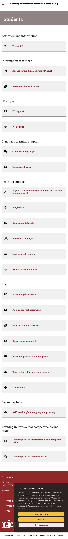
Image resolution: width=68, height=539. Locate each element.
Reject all (41, 519)
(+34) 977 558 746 (9, 485)
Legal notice (32, 535)
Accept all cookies (41, 514)
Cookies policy (45, 535)
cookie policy (48, 506)
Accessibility (58, 535)
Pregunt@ (5, 490)
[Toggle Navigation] (3, 4)
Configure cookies (41, 525)
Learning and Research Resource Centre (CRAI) (34, 4)
